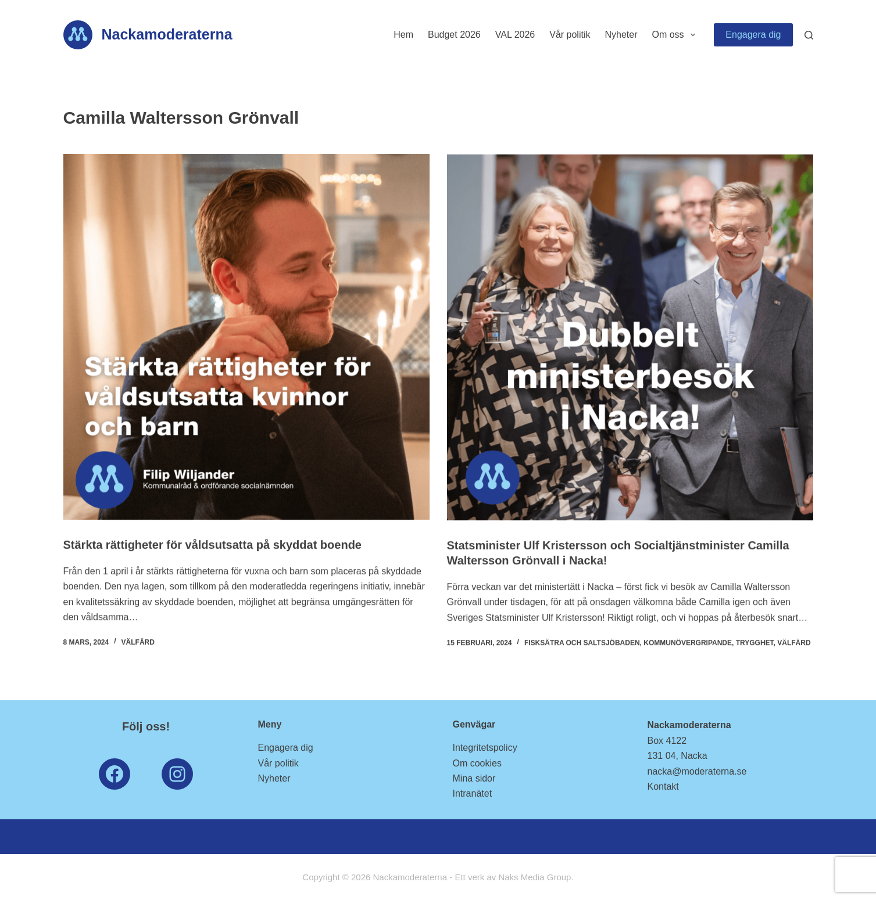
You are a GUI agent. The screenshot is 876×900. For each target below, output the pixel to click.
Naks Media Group (534, 877)
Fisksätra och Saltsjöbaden (582, 643)
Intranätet (472, 793)
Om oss (676, 35)
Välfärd (138, 642)
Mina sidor (474, 778)
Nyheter (621, 34)
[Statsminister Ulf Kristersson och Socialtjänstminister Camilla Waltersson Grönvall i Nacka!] (630, 338)
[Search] (809, 35)
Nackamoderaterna (167, 34)
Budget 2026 (454, 34)
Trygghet (755, 643)
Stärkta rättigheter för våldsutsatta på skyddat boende (212, 544)
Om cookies (477, 763)
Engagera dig (753, 34)
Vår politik (569, 34)
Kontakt (663, 786)
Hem (403, 34)
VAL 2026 (515, 34)
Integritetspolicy (485, 748)
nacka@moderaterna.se (697, 771)
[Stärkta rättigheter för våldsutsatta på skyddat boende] (246, 337)
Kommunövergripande (687, 643)
